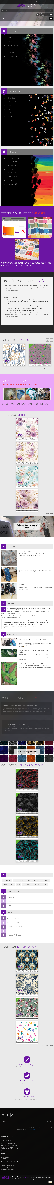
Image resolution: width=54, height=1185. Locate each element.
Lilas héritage (9, 180)
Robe (20, 568)
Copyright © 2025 (27, 1177)
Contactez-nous (5, 1142)
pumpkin (36, 884)
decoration (27, 884)
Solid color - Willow (10, 922)
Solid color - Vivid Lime (11, 935)
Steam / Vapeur (10, 60)
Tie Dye (7, 41)
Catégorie (14, 91)
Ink (6, 49)
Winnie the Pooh (10, 56)
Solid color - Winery (10, 918)
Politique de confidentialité (9, 1145)
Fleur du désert (9, 177)
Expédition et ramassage (8, 1143)
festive (5, 884)
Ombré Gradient (10, 45)
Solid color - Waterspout (11, 927)
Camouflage (8, 98)
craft (18, 884)
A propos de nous (6, 1140)
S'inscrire (50, 1122)
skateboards (6, 880)
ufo (15, 880)
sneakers (36, 880)
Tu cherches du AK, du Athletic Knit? (31, 663)
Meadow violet (9, 184)
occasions (45, 880)
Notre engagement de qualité (9, 1149)
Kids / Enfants (9, 102)
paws (21, 880)
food (28, 880)
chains (45, 884)
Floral (6, 105)
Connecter (5, 1157)
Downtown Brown (10, 173)
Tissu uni (14, 152)
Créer (3, 1159)
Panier (45, 14)
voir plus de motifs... (47, 368)
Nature (7, 116)
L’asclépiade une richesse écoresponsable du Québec (34, 651)
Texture (7, 109)
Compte (39, 1)
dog (12, 884)
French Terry (8, 901)
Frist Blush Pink (9, 162)
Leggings (22, 584)
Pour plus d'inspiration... (47, 1045)
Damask (7, 113)
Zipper (6, 906)
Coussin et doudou (25, 551)
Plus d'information (32, 1129)
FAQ (2, 1150)
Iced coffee (8, 169)
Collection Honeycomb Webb (27, 751)
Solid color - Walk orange (11, 931)
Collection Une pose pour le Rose (27, 526)
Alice (6, 38)
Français (48, 1)
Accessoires (7, 897)
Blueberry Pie (9, 166)
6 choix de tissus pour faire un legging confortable (32, 640)
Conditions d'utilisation (8, 1147)
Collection (15, 31)
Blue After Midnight (11, 158)
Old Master (8, 52)
